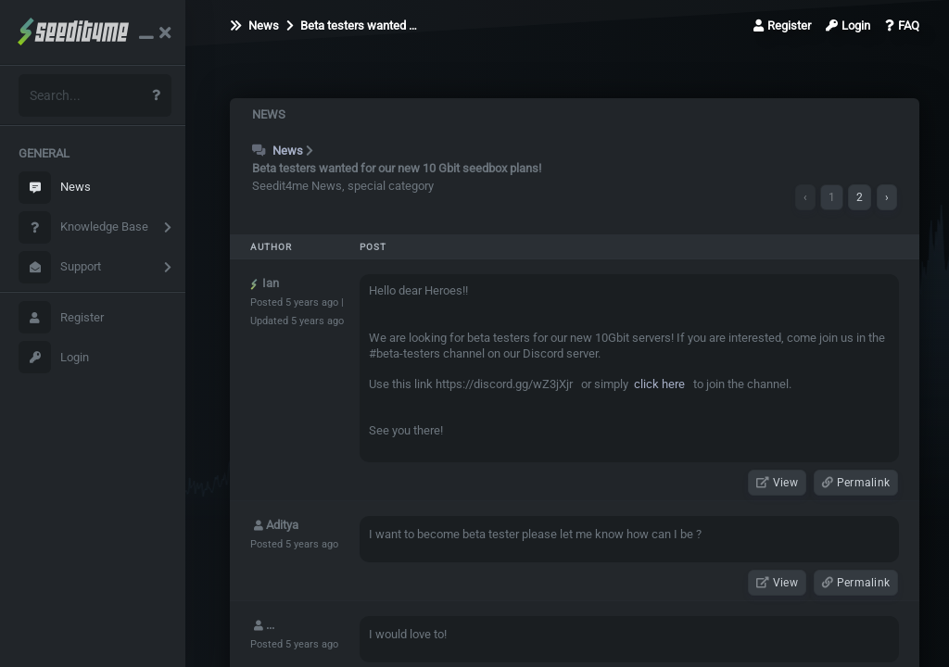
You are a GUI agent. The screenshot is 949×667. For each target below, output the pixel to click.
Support (60, 267)
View (777, 482)
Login (54, 357)
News (55, 187)
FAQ (902, 25)
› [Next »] (887, 197)
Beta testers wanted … (351, 25)
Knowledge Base (83, 227)
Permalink (856, 482)
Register (61, 317)
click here (658, 384)
